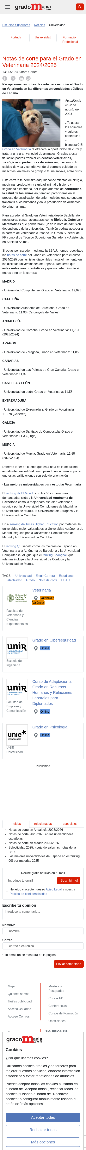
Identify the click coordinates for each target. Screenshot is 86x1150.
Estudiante (66, 575)
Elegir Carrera (45, 575)
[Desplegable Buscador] (80, 6)
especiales (70, 823)
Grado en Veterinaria (16, 149)
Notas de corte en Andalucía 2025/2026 (36, 829)
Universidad (43, 37)
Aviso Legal (54, 889)
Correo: (8, 940)
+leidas (16, 823)
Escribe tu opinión (19, 905)
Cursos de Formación (63, 1013)
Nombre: (8, 925)
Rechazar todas (43, 1130)
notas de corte (17, 255)
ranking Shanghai (54, 555)
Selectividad (13, 580)
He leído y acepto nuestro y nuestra (42, 891)
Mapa (11, 986)
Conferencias (57, 1005)
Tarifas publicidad (20, 1001)
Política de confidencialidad (28, 893)
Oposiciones (56, 1021)
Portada (15, 37)
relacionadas (43, 823)
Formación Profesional (70, 39)
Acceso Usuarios (19, 1009)
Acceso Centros (19, 1016)
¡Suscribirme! (69, 880)
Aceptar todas (43, 1117)
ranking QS (14, 546)
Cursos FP (55, 998)
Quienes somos (18, 994)
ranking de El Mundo (20, 493)
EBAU (65, 580)
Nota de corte (48, 580)
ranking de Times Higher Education (34, 524)
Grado (30, 580)
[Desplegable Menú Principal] (7, 7)
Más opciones (43, 1142)
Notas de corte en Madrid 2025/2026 (34, 843)
